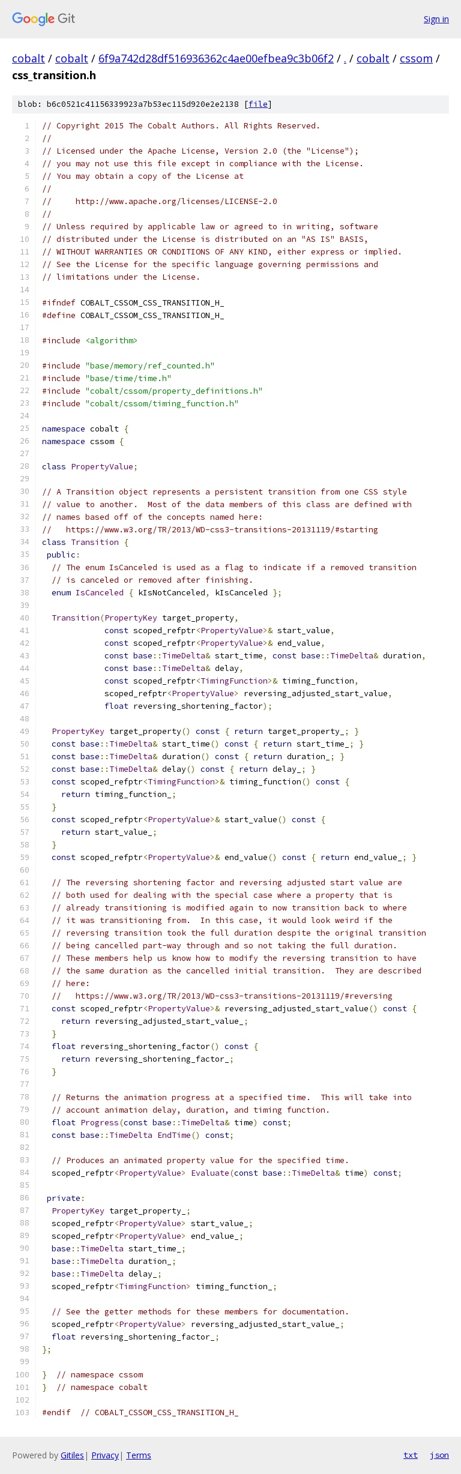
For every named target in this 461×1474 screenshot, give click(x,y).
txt (410, 1454)
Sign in (436, 19)
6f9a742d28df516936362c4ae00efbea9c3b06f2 (216, 58)
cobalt (28, 58)
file (258, 104)
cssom (416, 58)
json (439, 1454)
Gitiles (72, 1455)
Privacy (105, 1455)
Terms (138, 1455)
